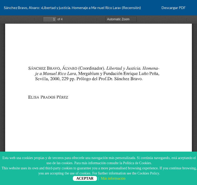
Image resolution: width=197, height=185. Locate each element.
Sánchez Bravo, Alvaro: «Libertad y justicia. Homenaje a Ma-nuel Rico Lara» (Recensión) (72, 7)
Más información (113, 178)
